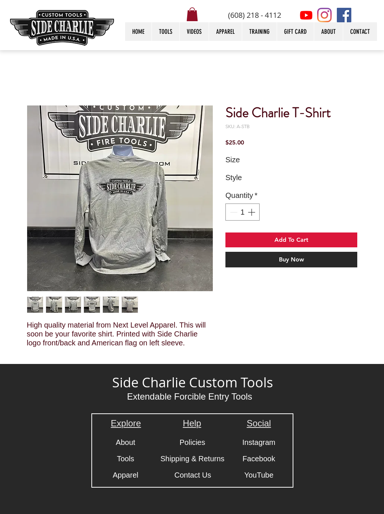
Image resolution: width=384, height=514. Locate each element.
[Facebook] (344, 15)
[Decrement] (233, 212)
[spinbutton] (242, 212)
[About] (125, 442)
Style (233, 177)
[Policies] (192, 442)
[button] (192, 14)
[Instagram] (324, 15)
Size (232, 160)
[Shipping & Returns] (192, 458)
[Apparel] (125, 475)
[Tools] (125, 458)
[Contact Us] (192, 475)
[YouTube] (258, 475)
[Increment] (252, 212)
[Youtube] (306, 15)
